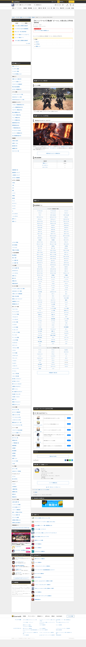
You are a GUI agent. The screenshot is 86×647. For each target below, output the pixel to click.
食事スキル (14, 275)
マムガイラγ (66, 333)
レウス (40, 343)
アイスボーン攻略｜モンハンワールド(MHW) (41, 489)
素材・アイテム (56, 8)
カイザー (53, 289)
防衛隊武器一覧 (15, 169)
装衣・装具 (14, 257)
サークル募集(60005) (16, 120)
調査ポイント (45, 163)
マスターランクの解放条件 (17, 84)
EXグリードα (53, 233)
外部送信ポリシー (40, 616)
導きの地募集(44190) (16, 112)
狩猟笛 (13, 195)
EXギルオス (53, 231)
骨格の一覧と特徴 (15, 296)
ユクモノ (66, 335)
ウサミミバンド (66, 281)
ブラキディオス (15, 355)
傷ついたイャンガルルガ (16, 383)
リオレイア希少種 (15, 373)
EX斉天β (66, 246)
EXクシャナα (66, 231)
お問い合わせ (47, 616)
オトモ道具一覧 (15, 262)
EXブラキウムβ (66, 264)
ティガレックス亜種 (16, 332)
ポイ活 (54, 1)
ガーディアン (40, 289)
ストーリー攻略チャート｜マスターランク (22, 34)
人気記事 (16, 23)
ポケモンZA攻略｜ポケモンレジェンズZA (30, 619)
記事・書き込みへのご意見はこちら (53, 487)
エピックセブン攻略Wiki (43, 629)
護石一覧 (14, 278)
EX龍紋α (53, 275)
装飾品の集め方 (15, 283)
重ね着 (36, 492)
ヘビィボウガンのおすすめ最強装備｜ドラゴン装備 (23, 28)
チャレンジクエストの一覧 (17, 425)
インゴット (53, 279)
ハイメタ (53, 322)
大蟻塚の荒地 (14, 489)
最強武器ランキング (16, 172)
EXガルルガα (66, 225)
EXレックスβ (40, 279)
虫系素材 (14, 448)
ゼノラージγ (66, 312)
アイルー (53, 349)
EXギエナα (40, 229)
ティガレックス (15, 329)
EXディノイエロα (40, 254)
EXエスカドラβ (39, 221)
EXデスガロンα (39, 256)
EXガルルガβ (40, 227)
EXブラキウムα (53, 264)
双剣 (13, 190)
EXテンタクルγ (39, 258)
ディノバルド (14, 334)
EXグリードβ (66, 233)
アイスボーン (19, 8)
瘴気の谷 (14, 494)
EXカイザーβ (40, 225)
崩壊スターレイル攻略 (26, 624)
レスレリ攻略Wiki (42, 628)
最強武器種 (30, 8)
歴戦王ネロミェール (16, 404)
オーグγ (53, 287)
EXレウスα (40, 277)
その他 (13, 463)
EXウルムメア (53, 219)
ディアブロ (53, 320)
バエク (40, 362)
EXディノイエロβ (53, 254)
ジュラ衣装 (53, 310)
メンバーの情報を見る (53, 482)
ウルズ (40, 283)
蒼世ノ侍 (53, 314)
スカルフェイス (39, 358)
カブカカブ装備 (15, 242)
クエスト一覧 (49, 8)
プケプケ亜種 (14, 352)
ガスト (66, 291)
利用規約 (24, 616)
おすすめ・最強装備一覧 (16, 89)
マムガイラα (53, 333)
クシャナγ (40, 304)
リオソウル (53, 339)
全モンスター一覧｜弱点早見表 (20, 31)
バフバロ (14, 350)
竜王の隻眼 (40, 341)
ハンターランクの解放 (16, 504)
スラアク (14, 208)
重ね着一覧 (62, 8)
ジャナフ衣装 (66, 308)
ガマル (40, 293)
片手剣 (13, 182)
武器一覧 (40, 8)
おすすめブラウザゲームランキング (22, 578)
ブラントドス (14, 358)
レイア (66, 341)
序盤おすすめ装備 (15, 250)
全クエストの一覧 (15, 409)
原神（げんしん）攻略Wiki (27, 628)
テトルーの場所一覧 (16, 514)
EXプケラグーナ (40, 262)
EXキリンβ (40, 231)
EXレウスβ (53, 277)
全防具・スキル (15, 143)
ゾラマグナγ (40, 316)
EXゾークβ (53, 248)
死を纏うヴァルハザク (16, 394)
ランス (13, 200)
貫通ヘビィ (14, 221)
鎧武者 (40, 368)
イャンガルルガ (15, 319)
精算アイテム (14, 458)
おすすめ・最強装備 (16, 177)
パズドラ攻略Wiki (42, 624)
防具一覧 (44, 8)
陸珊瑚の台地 (14, 491)
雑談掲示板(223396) (16, 122)
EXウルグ (66, 217)
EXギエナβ (53, 229)
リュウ (53, 368)
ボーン (66, 329)
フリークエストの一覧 (16, 417)
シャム (40, 310)
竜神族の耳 (53, 341)
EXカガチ (53, 225)
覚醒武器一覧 (14, 148)
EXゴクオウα (40, 237)
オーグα (39, 287)
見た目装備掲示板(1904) (16, 135)
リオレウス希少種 (15, 376)
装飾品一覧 (14, 280)
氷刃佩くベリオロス (16, 396)
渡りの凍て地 (14, 478)
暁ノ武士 (66, 349)
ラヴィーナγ (66, 337)
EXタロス (66, 248)
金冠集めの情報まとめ (16, 520)
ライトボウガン (15, 213)
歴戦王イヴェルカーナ (16, 401)
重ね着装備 (14, 255)
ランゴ (40, 339)
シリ (66, 356)
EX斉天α (53, 246)
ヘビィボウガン (15, 216)
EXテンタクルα (66, 256)
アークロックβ (53, 210)
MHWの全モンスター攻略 (17, 291)
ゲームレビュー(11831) (16, 130)
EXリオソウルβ (53, 273)
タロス (66, 316)
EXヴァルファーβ (53, 217)
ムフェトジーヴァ (15, 368)
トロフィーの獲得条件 (16, 509)
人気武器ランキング (16, 175)
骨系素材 (14, 455)
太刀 (13, 187)
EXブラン (53, 266)
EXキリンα (66, 229)
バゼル (66, 322)
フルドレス (66, 364)
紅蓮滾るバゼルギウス (16, 386)
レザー (66, 343)
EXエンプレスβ (66, 221)
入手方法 (37, 44)
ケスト (66, 306)
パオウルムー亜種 (15, 347)
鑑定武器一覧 (14, 145)
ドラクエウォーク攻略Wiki (27, 626)
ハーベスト (66, 360)
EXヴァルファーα (40, 217)
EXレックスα (66, 277)
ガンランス (14, 203)
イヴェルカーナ (15, 316)
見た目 (37, 41)
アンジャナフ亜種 (15, 314)
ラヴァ (53, 337)
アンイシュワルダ (15, 311)
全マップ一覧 (14, 468)
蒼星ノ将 (39, 314)
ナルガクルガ (14, 342)
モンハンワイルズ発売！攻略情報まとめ (42, 30)
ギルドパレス (40, 300)
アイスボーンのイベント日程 (17, 94)
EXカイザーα (66, 223)
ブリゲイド (53, 364)
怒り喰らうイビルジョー (16, 378)
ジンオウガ (14, 324)
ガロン (66, 293)
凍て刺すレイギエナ (16, 381)
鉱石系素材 (14, 450)
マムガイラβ (40, 335)
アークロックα (39, 210)
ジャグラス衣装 (53, 308)
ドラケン (53, 360)
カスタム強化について (16, 507)
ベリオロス (14, 360)
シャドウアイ (53, 356)
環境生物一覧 (14, 440)
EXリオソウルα (39, 273)
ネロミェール (14, 345)
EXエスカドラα (66, 219)
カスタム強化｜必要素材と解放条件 (21, 25)
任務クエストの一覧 (16, 414)
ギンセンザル (53, 302)
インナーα (66, 279)
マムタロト (14, 363)
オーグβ (66, 287)
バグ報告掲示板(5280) (16, 127)
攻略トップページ (15, 66)
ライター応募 (70, 616)
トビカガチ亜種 (15, 340)
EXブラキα (40, 264)
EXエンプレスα (53, 221)
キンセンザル (40, 302)
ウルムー (39, 285)
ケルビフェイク (39, 308)
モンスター (35, 8)
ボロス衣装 (40, 331)
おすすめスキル (15, 270)
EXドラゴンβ (40, 260)
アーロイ (39, 349)
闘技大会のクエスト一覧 (16, 422)
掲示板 (72, 8)
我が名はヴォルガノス (65, 146)
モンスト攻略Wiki (59, 624)
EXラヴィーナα (39, 271)
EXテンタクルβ (53, 258)
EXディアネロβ (66, 250)
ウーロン (53, 281)
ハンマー (14, 193)
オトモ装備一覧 (15, 260)
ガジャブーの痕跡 (15, 517)
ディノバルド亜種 (15, 337)
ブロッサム (40, 366)
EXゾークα (40, 248)
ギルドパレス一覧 (15, 151)
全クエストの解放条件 (16, 412)
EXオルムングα (39, 223)
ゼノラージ (53, 312)
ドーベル (39, 322)
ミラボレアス (14, 365)
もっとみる (28, 43)
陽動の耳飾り (40, 337)
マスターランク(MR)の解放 (17, 430)
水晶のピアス (66, 310)
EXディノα (66, 252)
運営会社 (53, 616)
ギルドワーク (53, 300)
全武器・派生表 (15, 140)
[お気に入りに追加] (57, 5)
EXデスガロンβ (53, 256)
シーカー (39, 356)
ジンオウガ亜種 (15, 327)
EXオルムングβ (53, 223)
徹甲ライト (14, 218)
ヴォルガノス (50, 146)
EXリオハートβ (39, 275)
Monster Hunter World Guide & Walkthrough (20, 527)
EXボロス (66, 266)
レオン (53, 343)
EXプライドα (53, 262)
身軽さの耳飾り (53, 335)
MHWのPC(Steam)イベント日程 (18, 99)
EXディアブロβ (53, 252)
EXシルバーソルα (40, 244)
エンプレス (53, 285)
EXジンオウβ (40, 246)
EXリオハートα (66, 273)
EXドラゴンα (66, 258)
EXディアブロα (39, 252)
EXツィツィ (40, 250)
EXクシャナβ (40, 233)
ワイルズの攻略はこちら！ (17, 73)
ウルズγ (53, 283)
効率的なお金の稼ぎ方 (16, 522)
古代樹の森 (14, 486)
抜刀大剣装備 (14, 244)
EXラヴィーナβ (53, 271)
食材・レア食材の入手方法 (17, 512)
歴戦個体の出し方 (15, 304)
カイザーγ (66, 289)
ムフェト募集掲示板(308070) (17, 107)
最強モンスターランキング (17, 298)
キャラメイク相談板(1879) (17, 133)
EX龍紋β (66, 275)
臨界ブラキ (14, 399)
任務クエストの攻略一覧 (16, 79)
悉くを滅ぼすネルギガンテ (17, 391)
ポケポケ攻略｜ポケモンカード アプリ (62, 622)
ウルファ (66, 283)
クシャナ (66, 302)
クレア (66, 304)
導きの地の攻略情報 (16, 86)
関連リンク (38, 46)
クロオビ (39, 306)
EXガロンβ (66, 227)
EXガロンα (53, 227)
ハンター (53, 327)
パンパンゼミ (14, 247)
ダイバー (53, 358)
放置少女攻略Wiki (59, 629)
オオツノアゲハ (45, 167)
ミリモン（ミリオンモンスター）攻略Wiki (46, 632)
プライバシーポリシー (31, 616)
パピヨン (53, 362)
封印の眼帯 (40, 364)
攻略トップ (14, 8)
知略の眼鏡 (53, 318)
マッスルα (66, 331)
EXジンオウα (66, 244)
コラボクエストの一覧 (16, 419)
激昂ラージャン (15, 389)
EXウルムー (40, 219)
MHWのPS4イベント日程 (17, 97)
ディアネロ (40, 320)
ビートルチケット (53, 148)
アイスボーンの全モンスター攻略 (18, 288)
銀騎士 (66, 300)
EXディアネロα (53, 250)
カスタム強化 (67, 8)
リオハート (66, 339)
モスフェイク (53, 366)
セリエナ (14, 476)
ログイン (71, 1)
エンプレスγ (66, 285)
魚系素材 (14, 453)
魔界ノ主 (53, 331)
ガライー (53, 293)
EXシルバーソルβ (53, 244)
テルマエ (66, 320)
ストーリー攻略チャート (19, 37)
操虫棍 (13, 198)
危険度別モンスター (16, 301)
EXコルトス (66, 237)
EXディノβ (66, 254)
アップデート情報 (15, 68)
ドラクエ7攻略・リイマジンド (28, 622)
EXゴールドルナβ (66, 235)
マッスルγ (40, 333)
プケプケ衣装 (40, 329)
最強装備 (25, 8)
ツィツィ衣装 (66, 318)
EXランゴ (66, 271)
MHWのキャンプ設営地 (16, 471)
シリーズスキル (15, 273)
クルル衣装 (53, 304)
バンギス (39, 327)
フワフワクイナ (53, 329)
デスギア (39, 360)
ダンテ (66, 358)
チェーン (39, 318)
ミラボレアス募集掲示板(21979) (18, 104)
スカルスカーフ (39, 312)
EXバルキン (53, 260)
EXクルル (39, 235)
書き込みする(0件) (53, 456)
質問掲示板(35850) (15, 125)
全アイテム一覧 (15, 437)
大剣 (13, 185)
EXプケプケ (66, 260)
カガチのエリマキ (53, 291)
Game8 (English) (59, 616)
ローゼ (40, 345)
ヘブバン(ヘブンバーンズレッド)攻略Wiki (63, 628)
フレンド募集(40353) (16, 117)
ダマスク (53, 316)
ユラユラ (66, 366)
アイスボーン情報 (15, 71)
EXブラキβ (40, 266)
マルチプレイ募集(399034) (17, 109)
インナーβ (40, 281)
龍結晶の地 (14, 496)
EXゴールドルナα (53, 235)
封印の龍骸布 (66, 327)
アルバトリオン (15, 309)
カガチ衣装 (40, 291)
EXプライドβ (66, 262)
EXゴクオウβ (53, 237)
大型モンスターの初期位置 (17, 293)
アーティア (66, 210)
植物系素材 (14, 445)
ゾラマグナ (66, 314)
